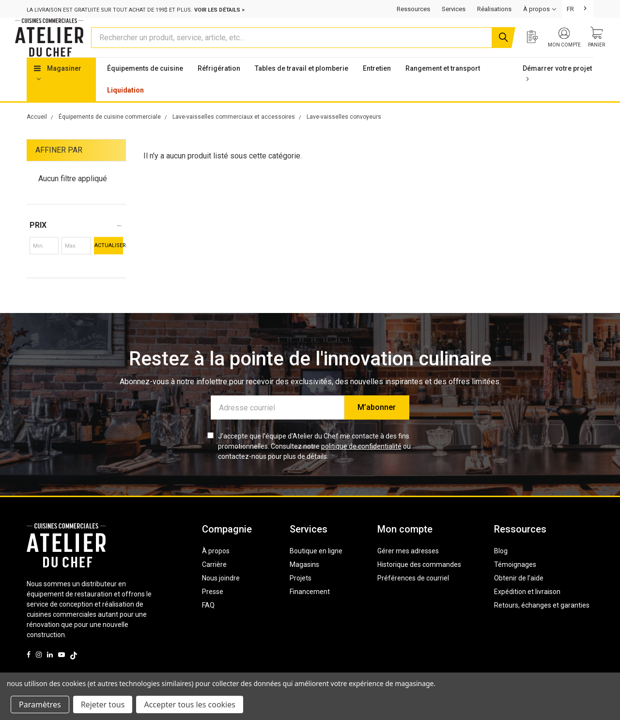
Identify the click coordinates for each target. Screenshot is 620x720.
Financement (310, 610)
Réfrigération (219, 87)
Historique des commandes (419, 583)
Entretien (377, 87)
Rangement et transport (442, 87)
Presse (212, 610)
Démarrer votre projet (557, 91)
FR (570, 9)
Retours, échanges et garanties (541, 623)
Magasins (304, 583)
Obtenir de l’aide (518, 596)
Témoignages (515, 583)
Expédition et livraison (527, 610)
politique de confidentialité (361, 465)
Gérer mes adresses (408, 569)
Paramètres (40, 704)
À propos (216, 569)
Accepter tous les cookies (189, 704)
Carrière (214, 583)
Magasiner (57, 91)
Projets (300, 596)
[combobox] (577, 9)
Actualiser (108, 264)
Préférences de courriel (413, 596)
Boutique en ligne (316, 569)
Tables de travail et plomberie (301, 87)
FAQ (208, 623)
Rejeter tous (103, 704)
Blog (501, 569)
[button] (76, 244)
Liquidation (125, 108)
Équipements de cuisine (145, 87)
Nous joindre (221, 596)
